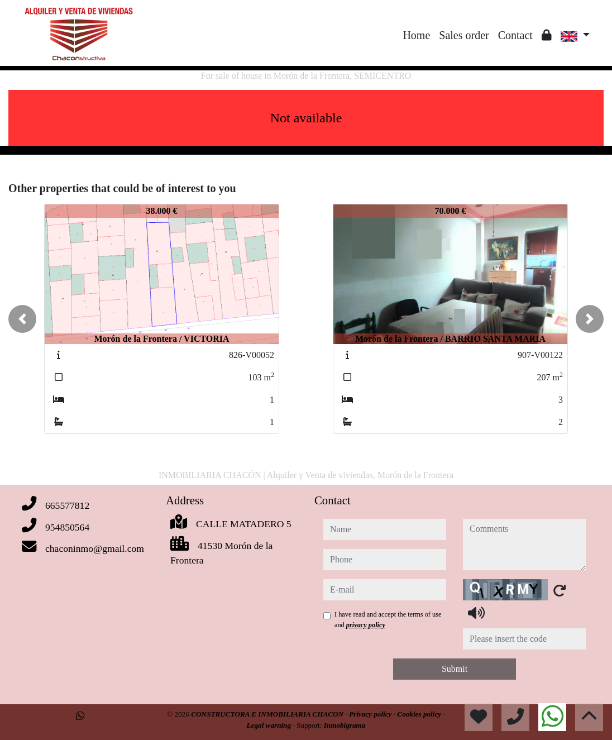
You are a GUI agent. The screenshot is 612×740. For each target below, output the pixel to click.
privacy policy (365, 625)
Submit (454, 669)
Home (416, 35)
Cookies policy (420, 714)
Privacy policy (371, 714)
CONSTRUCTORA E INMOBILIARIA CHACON (268, 714)
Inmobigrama (345, 725)
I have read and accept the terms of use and (387, 619)
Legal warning (270, 725)
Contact (515, 35)
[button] (22, 319)
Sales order (464, 35)
